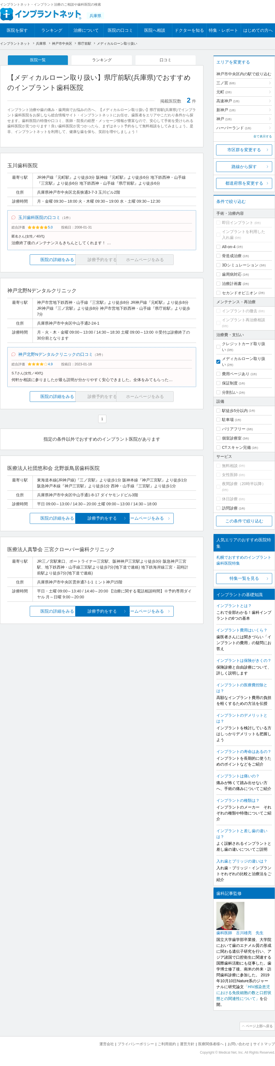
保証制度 (230, 383)
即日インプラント (237, 222)
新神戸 (225, 110)
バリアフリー (234, 429)
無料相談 (230, 465)
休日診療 (230, 499)
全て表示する (262, 136)
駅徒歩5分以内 (235, 410)
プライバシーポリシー (136, 1044)
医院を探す (17, 30)
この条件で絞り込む (244, 521)
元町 (224, 92)
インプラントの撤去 (239, 311)
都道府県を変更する (244, 183)
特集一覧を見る (244, 578)
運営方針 (187, 1044)
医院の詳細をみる (39, 260)
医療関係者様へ (211, 1044)
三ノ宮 (225, 83)
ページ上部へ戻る (259, 1026)
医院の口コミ (120, 30)
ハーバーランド (233, 128)
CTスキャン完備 (236, 447)
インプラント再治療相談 (243, 320)
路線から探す (244, 166)
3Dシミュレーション (240, 265)
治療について (86, 30)
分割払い (230, 392)
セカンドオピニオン (239, 293)
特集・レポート (223, 30)
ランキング (51, 30)
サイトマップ (264, 1044)
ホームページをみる (165, 519)
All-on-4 (228, 247)
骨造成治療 (232, 256)
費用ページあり (235, 374)
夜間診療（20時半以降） (244, 483)
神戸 (224, 119)
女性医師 (230, 474)
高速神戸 (227, 101)
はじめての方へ (258, 30)
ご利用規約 (167, 1044)
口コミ (165, 60)
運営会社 (106, 1044)
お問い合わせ (238, 1044)
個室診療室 (232, 438)
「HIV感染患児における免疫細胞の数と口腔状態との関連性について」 (243, 992)
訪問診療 (230, 508)
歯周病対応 (232, 274)
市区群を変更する (244, 149)
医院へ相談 (154, 30)
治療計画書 (232, 283)
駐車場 (228, 419)
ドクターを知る (189, 30)
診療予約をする (101, 519)
